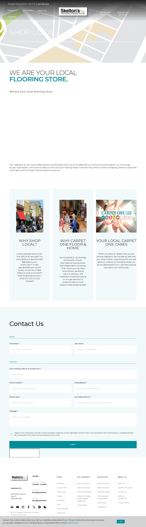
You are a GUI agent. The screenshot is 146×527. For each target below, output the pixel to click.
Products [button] (13, 11)
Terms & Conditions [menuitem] (122, 497)
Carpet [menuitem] (59, 496)
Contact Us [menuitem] (122, 492)
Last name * (79, 343)
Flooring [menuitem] (60, 483)
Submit (73, 444)
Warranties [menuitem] (101, 503)
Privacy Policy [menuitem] (123, 503)
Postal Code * (14, 397)
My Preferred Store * (82, 397)
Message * (13, 411)
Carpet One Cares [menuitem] (125, 488)
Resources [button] (27, 11)
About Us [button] (42, 11)
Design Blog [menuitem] (82, 505)
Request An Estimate (122, 14)
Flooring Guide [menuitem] (103, 492)
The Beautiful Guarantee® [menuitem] (103, 497)
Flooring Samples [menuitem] (84, 492)
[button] (133, 13)
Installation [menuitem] (102, 507)
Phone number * (16, 383)
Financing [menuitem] (61, 513)
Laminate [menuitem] (61, 500)
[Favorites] (136, 13)
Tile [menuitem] (58, 505)
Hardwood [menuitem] (61, 492)
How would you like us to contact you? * (25, 368)
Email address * (80, 383)
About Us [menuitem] (121, 483)
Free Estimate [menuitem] (62, 509)
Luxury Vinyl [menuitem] (62, 488)
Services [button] (12, 17)
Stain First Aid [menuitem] (103, 488)
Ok (121, 521)
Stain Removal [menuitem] (103, 483)
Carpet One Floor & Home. (28, 512)
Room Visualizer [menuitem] (83, 488)
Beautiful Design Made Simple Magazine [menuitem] (84, 498)
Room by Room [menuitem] (83, 483)
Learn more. (72, 523)
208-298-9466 (43, 4)
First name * (14, 343)
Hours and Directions (105, 14)
